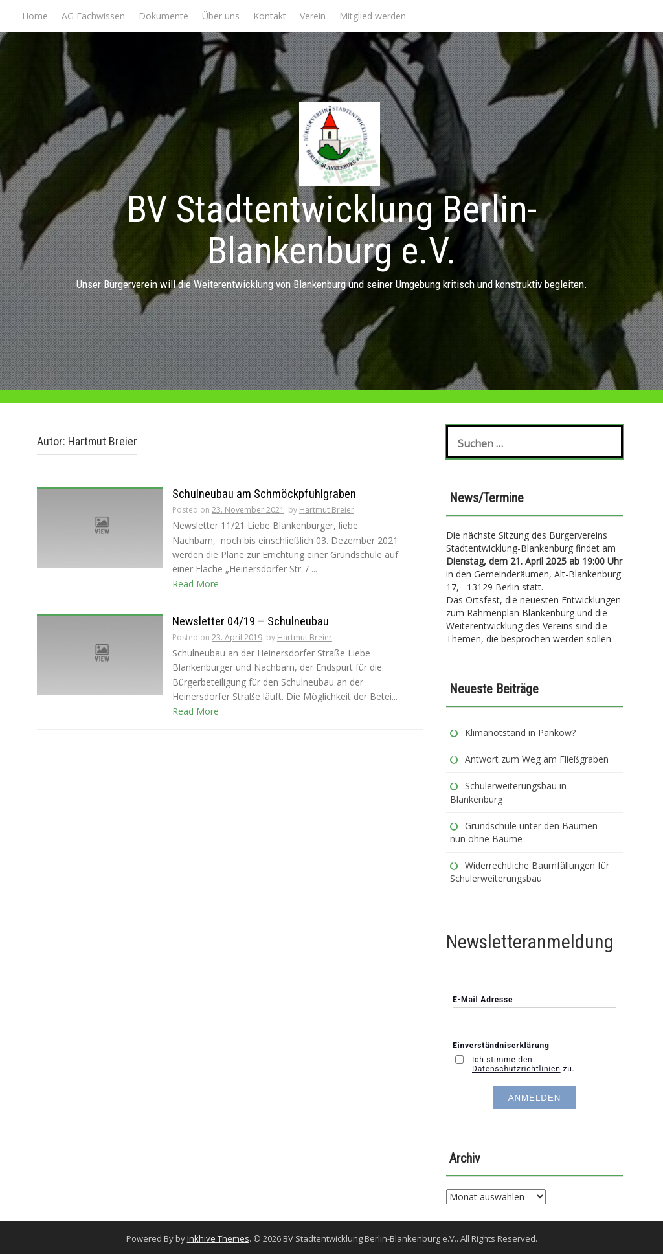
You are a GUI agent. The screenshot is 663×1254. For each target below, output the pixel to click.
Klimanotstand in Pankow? (520, 732)
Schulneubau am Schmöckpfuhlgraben (264, 493)
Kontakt (269, 16)
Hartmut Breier (326, 509)
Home (35, 16)
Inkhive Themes (218, 1238)
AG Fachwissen (93, 16)
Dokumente (163, 16)
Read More (195, 583)
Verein (313, 16)
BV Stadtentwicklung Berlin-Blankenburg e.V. (332, 230)
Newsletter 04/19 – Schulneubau (250, 621)
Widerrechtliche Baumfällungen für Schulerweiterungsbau (529, 871)
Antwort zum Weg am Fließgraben (537, 759)
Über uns (221, 16)
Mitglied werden (372, 16)
